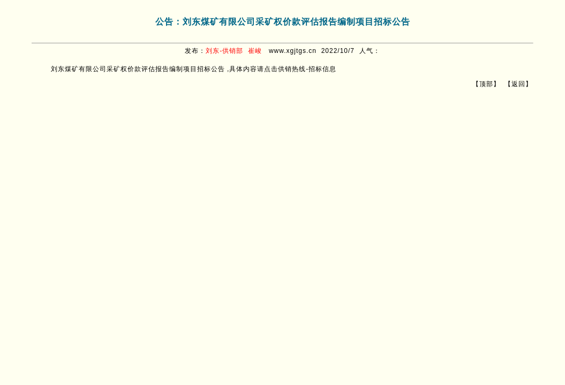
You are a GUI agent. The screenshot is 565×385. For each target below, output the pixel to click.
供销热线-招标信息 (307, 69)
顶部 (486, 84)
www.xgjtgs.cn (293, 51)
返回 (518, 84)
